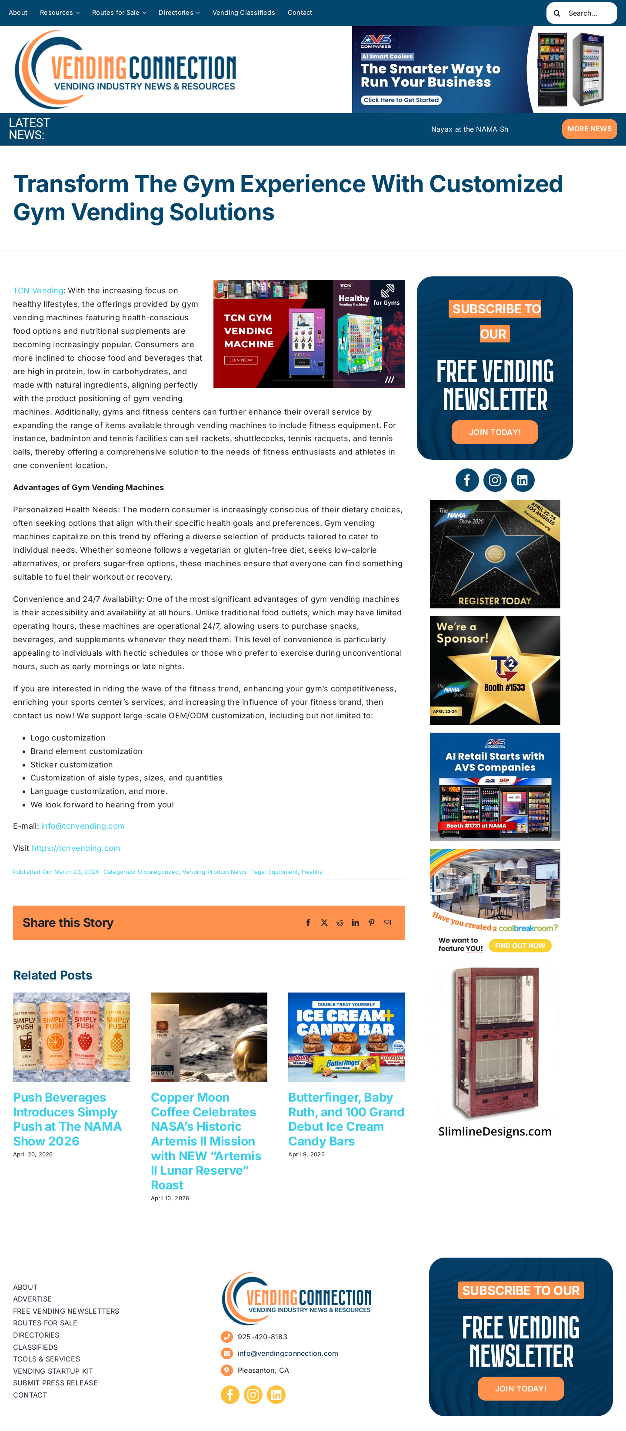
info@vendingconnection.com (288, 1353)
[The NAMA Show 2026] (495, 506)
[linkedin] (523, 480)
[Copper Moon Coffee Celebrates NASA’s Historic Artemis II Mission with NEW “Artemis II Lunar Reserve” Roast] (209, 997)
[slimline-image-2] (495, 971)
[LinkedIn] (355, 923)
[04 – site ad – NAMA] (495, 622)
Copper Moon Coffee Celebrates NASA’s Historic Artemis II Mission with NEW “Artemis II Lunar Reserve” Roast (206, 1141)
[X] (324, 923)
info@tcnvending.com (83, 825)
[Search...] (581, 13)
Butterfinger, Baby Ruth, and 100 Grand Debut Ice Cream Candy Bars (346, 1119)
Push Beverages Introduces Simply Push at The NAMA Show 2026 (67, 1119)
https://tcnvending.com (76, 848)
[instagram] (495, 480)
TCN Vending (38, 290)
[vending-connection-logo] (297, 1274)
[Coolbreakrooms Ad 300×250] (495, 855)
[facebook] (467, 480)
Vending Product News (215, 871)
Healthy (312, 871)
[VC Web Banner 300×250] (495, 739)
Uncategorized (158, 871)
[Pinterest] (372, 923)
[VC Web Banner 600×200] (482, 69)
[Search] (557, 13)
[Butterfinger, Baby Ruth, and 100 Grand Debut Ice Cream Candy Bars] (346, 997)
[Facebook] (308, 923)
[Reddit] (340, 923)
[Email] (387, 923)
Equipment (283, 871)
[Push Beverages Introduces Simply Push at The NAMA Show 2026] (71, 997)
